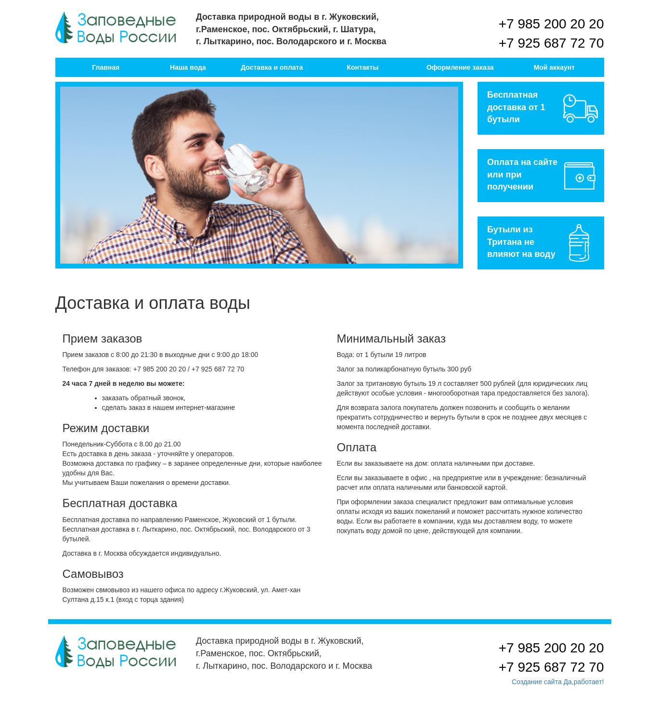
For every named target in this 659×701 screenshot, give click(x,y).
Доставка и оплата (272, 67)
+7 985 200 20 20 (551, 23)
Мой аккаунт (554, 67)
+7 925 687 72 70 (551, 43)
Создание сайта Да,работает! (558, 682)
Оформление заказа (460, 67)
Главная (105, 67)
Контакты (362, 67)
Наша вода (188, 67)
